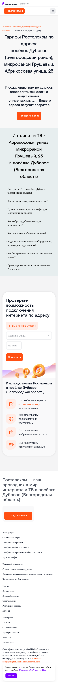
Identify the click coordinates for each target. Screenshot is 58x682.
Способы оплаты (10, 627)
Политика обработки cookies (32, 670)
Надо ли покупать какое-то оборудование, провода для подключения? (28, 243)
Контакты (6, 622)
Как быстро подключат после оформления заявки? (28, 255)
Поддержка (7, 617)
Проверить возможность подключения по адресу (27, 574)
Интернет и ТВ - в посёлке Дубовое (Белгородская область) (25, 190)
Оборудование (9, 600)
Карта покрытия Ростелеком (15, 579)
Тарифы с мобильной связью (15, 547)
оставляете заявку (29, 404)
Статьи (5, 586)
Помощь (6, 610)
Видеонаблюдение (10, 596)
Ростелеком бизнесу (11, 605)
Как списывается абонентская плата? (25, 233)
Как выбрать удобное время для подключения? (23, 223)
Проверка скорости (11, 632)
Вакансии (6, 637)
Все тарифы (7, 532)
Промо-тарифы (9, 557)
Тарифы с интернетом (12, 542)
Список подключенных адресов (17, 569)
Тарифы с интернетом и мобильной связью (22, 552)
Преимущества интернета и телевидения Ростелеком (27, 267)
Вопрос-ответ (8, 591)
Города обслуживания (12, 564)
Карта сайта (7, 642)
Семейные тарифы (11, 537)
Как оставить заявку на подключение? (26, 200)
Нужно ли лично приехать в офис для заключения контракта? (26, 211)
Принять (11, 676)
